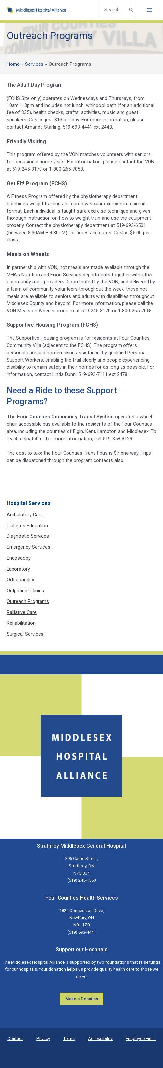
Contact (15, 1038)
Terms (69, 1038)
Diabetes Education (27, 526)
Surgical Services (25, 634)
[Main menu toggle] (149, 10)
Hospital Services (29, 503)
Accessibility (100, 1038)
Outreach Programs (28, 601)
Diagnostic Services (28, 536)
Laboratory (18, 569)
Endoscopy (19, 558)
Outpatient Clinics (25, 591)
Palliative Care (22, 612)
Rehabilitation (21, 623)
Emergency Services (28, 547)
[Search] (131, 9)
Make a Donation (81, 998)
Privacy (43, 1038)
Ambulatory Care (25, 515)
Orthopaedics (21, 580)
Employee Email (141, 1038)
